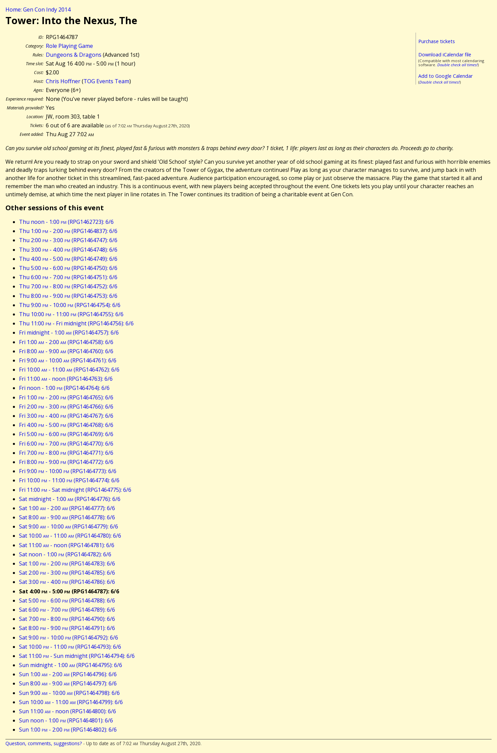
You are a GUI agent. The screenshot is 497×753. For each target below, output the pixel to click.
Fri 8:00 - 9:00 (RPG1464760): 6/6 (66, 351)
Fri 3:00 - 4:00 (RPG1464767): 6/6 (66, 415)
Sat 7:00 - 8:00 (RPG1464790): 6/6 (67, 619)
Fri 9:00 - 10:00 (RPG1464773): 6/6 (67, 471)
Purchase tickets (436, 41)
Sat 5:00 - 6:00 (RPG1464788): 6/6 (67, 600)
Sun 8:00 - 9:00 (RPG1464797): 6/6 (68, 683)
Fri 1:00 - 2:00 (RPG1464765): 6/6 (66, 397)
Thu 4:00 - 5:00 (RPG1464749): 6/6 (68, 259)
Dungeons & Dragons (73, 54)
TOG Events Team (106, 81)
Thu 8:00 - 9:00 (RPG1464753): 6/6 (68, 296)
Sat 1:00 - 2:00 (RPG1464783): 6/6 (67, 563)
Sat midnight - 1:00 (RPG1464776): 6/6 (69, 499)
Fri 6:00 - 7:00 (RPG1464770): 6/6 (66, 443)
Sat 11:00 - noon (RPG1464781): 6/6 (66, 545)
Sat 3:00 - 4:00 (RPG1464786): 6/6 (67, 582)
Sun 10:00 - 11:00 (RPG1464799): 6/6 (71, 702)
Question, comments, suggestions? (43, 743)
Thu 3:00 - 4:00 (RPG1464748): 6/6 (68, 249)
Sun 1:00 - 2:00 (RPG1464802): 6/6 (68, 729)
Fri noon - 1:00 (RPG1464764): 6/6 (64, 388)
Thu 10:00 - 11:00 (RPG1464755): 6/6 (71, 314)
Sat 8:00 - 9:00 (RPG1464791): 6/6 (67, 628)
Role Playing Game (69, 46)
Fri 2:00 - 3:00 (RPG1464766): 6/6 (66, 406)
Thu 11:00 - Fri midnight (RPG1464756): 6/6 (76, 323)
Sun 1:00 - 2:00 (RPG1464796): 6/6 (68, 674)
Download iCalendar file (444, 54)
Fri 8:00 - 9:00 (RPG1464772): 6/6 (66, 462)
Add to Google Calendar (445, 76)
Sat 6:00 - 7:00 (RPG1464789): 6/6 (67, 609)
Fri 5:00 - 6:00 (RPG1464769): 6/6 (66, 434)
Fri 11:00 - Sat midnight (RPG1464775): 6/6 (75, 490)
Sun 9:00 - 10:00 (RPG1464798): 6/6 (69, 693)
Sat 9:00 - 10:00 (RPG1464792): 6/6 (68, 637)
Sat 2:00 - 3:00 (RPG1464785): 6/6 (67, 572)
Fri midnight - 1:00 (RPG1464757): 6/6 (69, 332)
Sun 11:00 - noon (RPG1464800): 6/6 (67, 711)
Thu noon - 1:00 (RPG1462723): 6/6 (66, 222)
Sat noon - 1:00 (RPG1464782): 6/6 (65, 554)
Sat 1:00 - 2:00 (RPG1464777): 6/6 (67, 508)
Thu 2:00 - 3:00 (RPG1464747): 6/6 (68, 240)
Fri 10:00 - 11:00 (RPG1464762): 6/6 (69, 369)
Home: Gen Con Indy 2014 (38, 9)
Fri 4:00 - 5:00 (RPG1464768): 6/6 (66, 425)
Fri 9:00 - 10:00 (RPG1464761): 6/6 (67, 360)
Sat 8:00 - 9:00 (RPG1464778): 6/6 (67, 517)
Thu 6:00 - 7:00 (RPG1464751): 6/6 (68, 277)
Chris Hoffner (63, 81)
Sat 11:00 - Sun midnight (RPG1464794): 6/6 (77, 656)
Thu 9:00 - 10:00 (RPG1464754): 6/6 (69, 305)
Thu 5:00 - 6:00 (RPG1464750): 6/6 (68, 268)
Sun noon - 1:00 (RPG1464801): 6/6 (66, 720)
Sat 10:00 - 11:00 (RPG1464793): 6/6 (70, 646)
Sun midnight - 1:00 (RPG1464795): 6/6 (70, 665)
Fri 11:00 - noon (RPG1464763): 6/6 (66, 378)
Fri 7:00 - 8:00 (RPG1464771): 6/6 (66, 452)
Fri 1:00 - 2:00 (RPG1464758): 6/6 (66, 342)
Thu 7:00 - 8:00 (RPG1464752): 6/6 (68, 286)
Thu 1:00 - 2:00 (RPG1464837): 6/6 (68, 231)
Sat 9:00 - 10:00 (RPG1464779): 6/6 (68, 526)
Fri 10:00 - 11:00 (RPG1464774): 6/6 (69, 480)
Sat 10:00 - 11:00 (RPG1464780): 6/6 (70, 535)
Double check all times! (457, 64)
